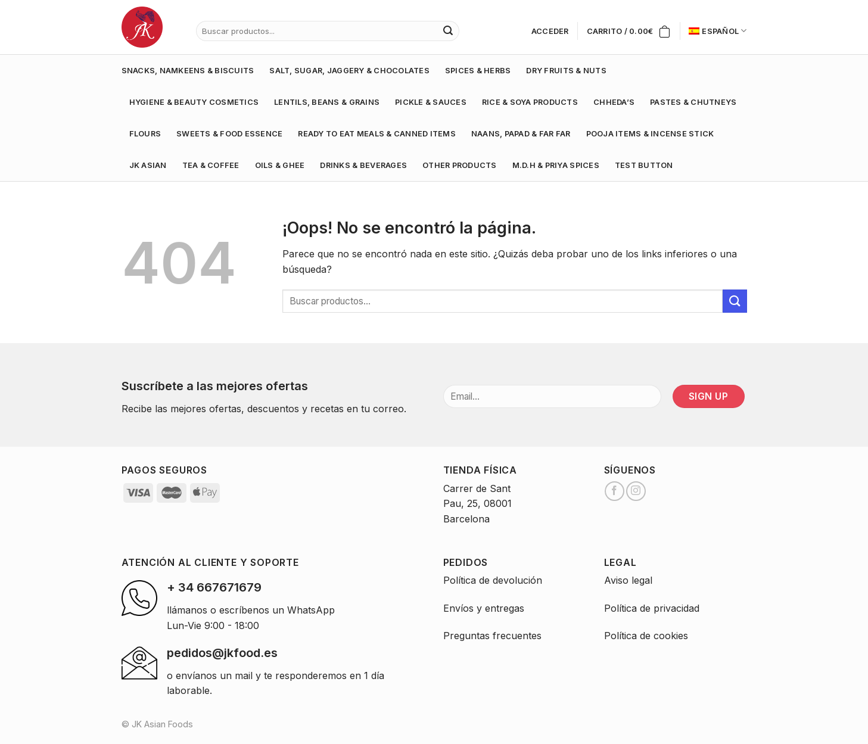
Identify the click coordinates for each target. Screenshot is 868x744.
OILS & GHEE (280, 165)
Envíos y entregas (483, 608)
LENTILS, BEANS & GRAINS (326, 102)
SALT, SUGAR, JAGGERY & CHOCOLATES (349, 70)
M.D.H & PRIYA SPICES (555, 165)
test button (644, 165)
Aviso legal (628, 580)
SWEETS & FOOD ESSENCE (229, 133)
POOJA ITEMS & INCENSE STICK (650, 133)
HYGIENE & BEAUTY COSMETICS (194, 102)
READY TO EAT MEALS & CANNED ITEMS (376, 133)
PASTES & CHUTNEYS (693, 102)
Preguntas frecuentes (492, 636)
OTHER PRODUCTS (459, 165)
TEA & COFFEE (210, 165)
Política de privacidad (651, 608)
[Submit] (734, 301)
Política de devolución (492, 580)
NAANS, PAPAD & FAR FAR (521, 133)
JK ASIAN (148, 165)
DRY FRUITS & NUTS (566, 70)
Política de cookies (646, 636)
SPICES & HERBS (478, 70)
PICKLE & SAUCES (430, 102)
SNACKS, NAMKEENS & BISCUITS (188, 70)
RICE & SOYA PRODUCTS (530, 102)
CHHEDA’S (613, 102)
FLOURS (145, 133)
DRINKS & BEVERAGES (363, 165)
